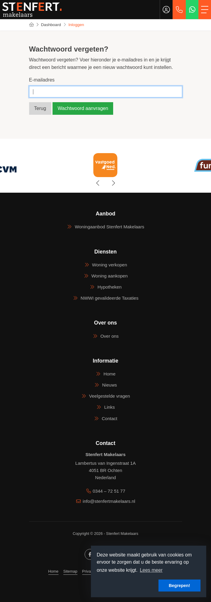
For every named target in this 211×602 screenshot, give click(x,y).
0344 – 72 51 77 (109, 491)
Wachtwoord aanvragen (83, 108)
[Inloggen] (166, 9)
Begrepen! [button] (179, 585)
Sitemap (70, 571)
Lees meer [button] (151, 570)
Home (53, 571)
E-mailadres (42, 79)
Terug (40, 108)
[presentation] (98, 183)
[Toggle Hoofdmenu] (204, 9)
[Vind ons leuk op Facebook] (90, 554)
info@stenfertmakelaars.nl (109, 501)
